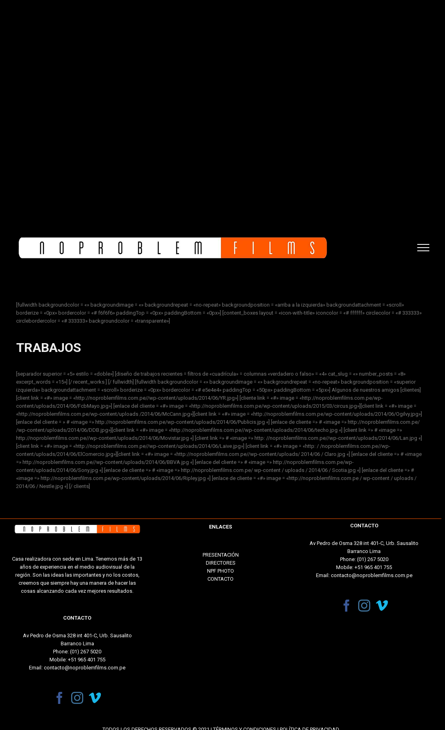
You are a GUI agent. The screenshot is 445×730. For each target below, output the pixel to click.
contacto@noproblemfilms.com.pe (84, 668)
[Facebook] (59, 698)
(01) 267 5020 (85, 652)
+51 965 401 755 (86, 660)
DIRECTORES (221, 563)
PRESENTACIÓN (221, 555)
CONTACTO (220, 579)
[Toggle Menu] (423, 247)
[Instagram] (77, 698)
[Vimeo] (95, 698)
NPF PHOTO (220, 571)
